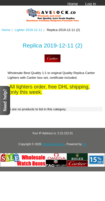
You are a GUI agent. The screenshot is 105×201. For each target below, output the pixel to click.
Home (72, 4)
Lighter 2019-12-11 (28, 30)
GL (85, 144)
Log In (90, 4)
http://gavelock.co (53, 144)
